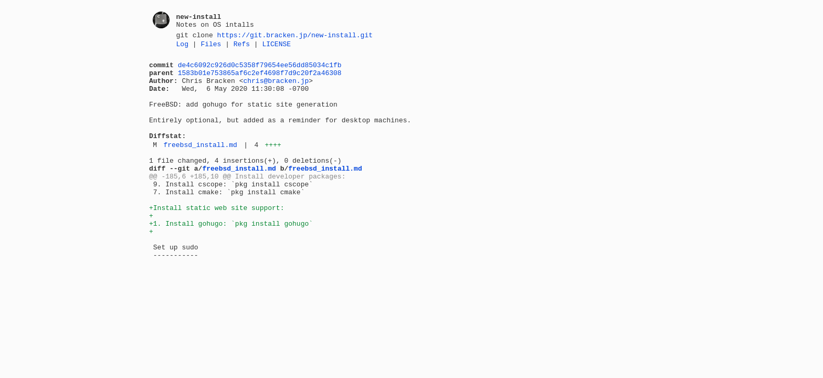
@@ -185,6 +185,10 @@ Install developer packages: (247, 201)
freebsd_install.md (200, 165)
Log (182, 46)
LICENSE (276, 46)
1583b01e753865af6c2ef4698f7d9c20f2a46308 (260, 78)
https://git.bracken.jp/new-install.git (295, 36)
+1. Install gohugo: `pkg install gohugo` (231, 257)
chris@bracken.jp (276, 88)
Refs (242, 46)
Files (211, 46)
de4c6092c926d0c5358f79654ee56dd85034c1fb (260, 69)
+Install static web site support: (216, 239)
